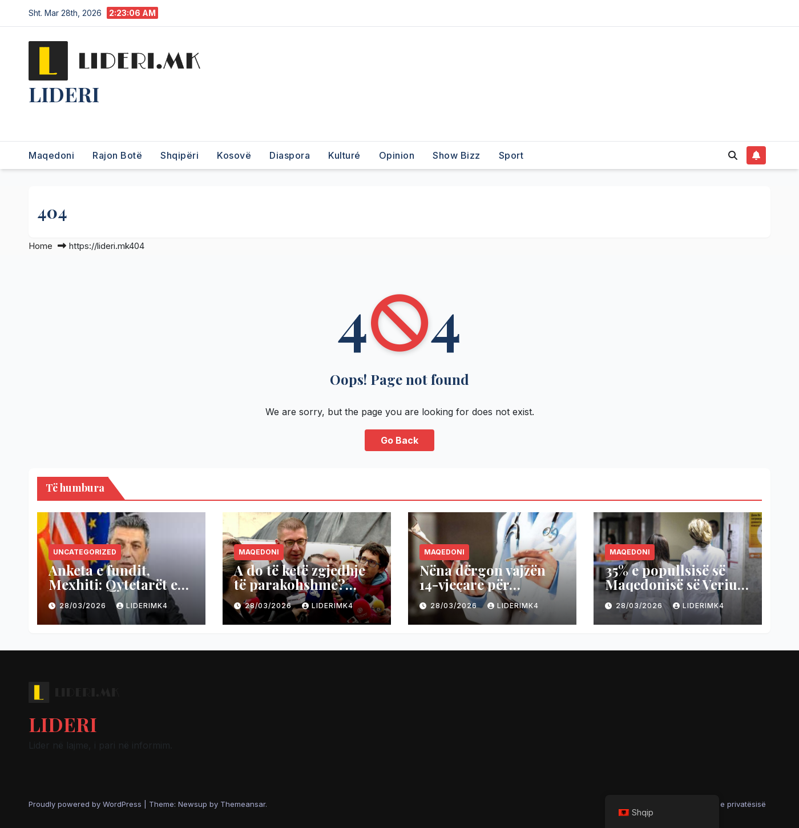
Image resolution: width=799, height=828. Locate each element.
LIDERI (64, 93)
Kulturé (344, 155)
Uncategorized (84, 552)
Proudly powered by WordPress (86, 804)
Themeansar (242, 804)
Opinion (397, 155)
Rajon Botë (117, 155)
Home (41, 245)
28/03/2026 (83, 605)
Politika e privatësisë (729, 804)
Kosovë (234, 155)
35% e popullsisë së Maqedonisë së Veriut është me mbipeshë (673, 584)
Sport (511, 155)
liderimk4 (142, 605)
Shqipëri (179, 155)
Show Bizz (457, 155)
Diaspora (289, 155)
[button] (732, 155)
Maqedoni (51, 155)
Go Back (399, 440)
